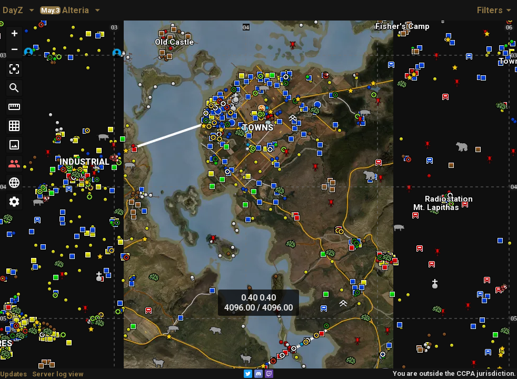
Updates (13, 374)
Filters (495, 10)
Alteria (64, 10)
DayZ (13, 10)
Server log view (57, 374)
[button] (14, 35)
